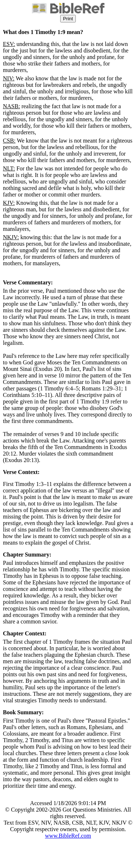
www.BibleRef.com (68, 836)
